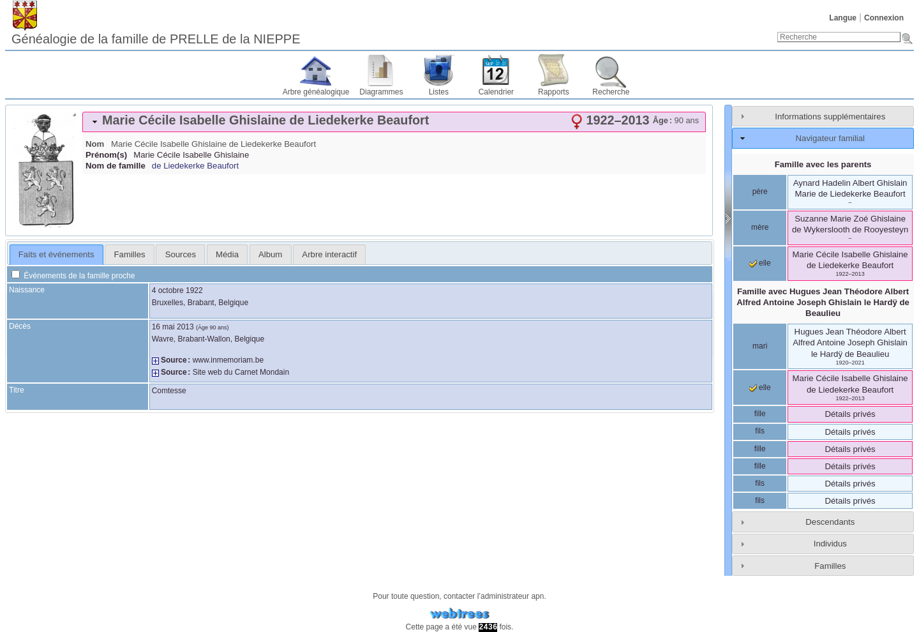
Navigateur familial (830, 138)
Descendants (830, 522)
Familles (830, 566)
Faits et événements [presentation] (56, 254)
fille (760, 413)
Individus (830, 543)
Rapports (553, 91)
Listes (439, 91)
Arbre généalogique (316, 91)
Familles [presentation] (130, 254)
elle (760, 263)
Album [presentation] (270, 254)
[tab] (394, 122)
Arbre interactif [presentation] (329, 254)
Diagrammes (381, 91)
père (760, 191)
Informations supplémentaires (830, 116)
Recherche (610, 91)
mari (759, 346)
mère (759, 227)
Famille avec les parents (823, 164)
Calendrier (496, 91)
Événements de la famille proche (73, 275)
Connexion (884, 17)
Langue (842, 17)
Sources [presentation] (180, 254)
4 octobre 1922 (177, 290)
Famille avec (822, 302)
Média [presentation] (227, 254)
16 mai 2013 (173, 326)
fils (760, 430)
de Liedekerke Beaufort (195, 165)
